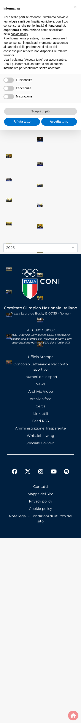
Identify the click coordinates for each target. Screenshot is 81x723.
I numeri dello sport (40, 562)
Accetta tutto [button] (59, 121)
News (40, 569)
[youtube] (53, 657)
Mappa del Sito (40, 679)
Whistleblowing (40, 621)
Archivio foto (40, 584)
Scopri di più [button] (40, 111)
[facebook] (14, 657)
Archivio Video (40, 576)
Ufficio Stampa (40, 542)
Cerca (41, 591)
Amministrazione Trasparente (40, 613)
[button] (75, 6)
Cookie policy (40, 694)
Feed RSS (40, 606)
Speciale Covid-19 (40, 628)
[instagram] (40, 657)
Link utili (40, 599)
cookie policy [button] (19, 34)
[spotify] (66, 657)
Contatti (40, 672)
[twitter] (27, 653)
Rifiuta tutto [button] (21, 121)
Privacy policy (40, 686)
